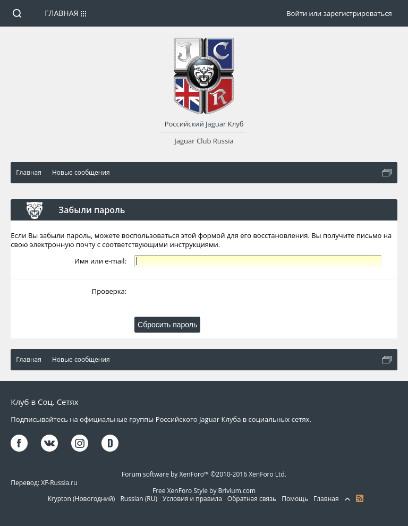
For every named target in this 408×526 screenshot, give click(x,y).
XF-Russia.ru (59, 482)
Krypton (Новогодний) (81, 498)
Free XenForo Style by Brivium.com (204, 490)
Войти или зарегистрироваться (339, 13)
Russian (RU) (138, 498)
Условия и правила (192, 498)
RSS (359, 498)
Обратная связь (251, 498)
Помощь (295, 498)
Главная (61, 13)
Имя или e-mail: (100, 261)
